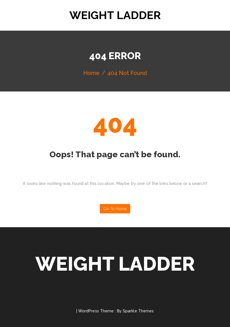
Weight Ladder (115, 15)
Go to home (115, 208)
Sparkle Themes (138, 311)
